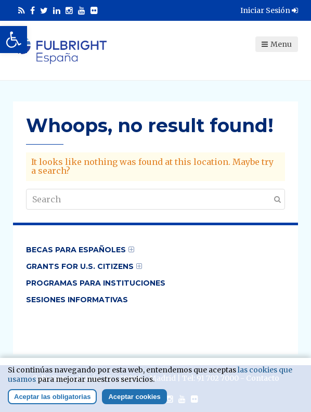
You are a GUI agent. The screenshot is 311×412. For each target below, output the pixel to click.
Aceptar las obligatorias (52, 401)
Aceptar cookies (134, 401)
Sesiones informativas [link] (77, 299)
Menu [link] (277, 44)
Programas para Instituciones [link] (95, 283)
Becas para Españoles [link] (76, 249)
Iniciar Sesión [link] (269, 10)
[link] (13, 39)
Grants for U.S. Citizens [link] (80, 266)
